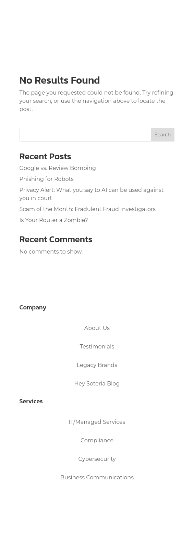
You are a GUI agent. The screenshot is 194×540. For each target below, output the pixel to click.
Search (163, 135)
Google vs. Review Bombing (58, 168)
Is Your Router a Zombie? (54, 220)
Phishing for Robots (47, 179)
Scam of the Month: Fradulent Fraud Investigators (88, 209)
